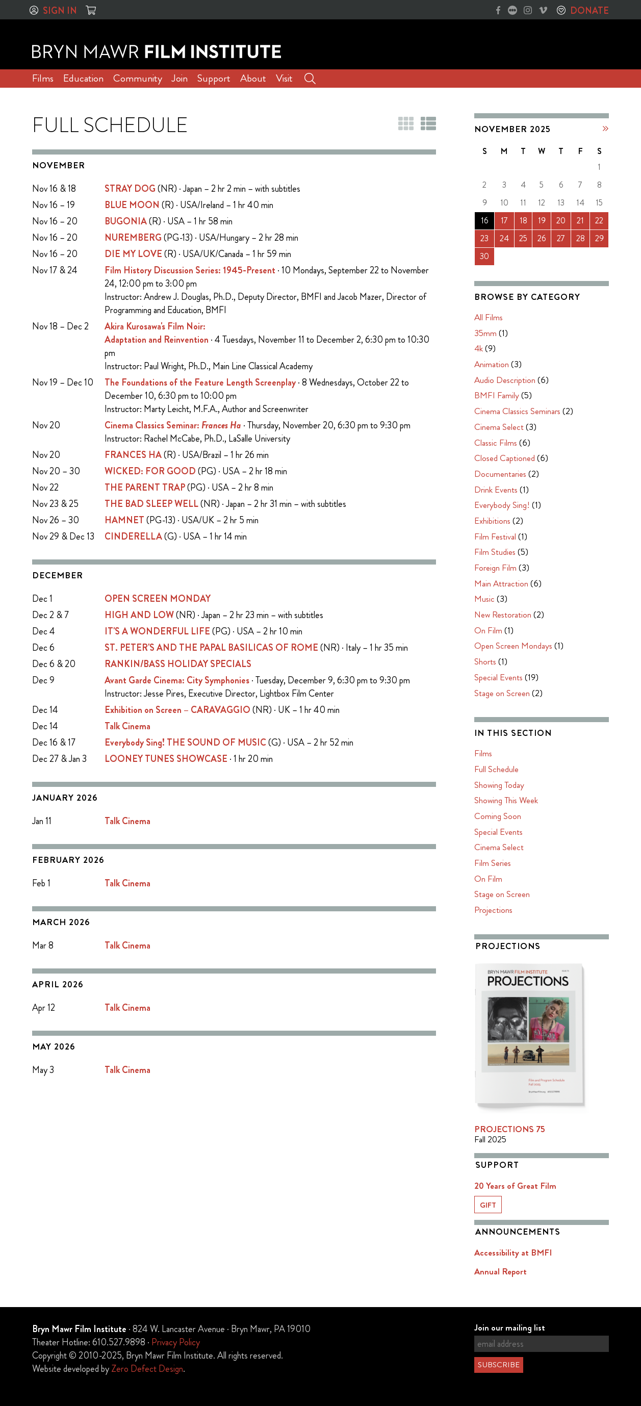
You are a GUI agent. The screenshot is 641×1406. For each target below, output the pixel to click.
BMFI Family (496, 395)
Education (83, 78)
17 (504, 220)
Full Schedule (496, 769)
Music (484, 599)
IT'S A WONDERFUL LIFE (157, 631)
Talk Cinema (127, 726)
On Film (488, 630)
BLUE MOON (132, 205)
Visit (284, 78)
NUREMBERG (133, 237)
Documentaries (500, 474)
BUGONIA (126, 221)
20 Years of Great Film (515, 1186)
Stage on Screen (502, 693)
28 (580, 238)
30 (484, 256)
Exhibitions (492, 521)
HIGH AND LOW (139, 615)
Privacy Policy (175, 1342)
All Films (488, 317)
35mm (485, 333)
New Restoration (502, 614)
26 (541, 238)
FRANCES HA (133, 455)
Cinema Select (499, 427)
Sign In (60, 10)
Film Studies (495, 552)
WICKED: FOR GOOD (150, 471)
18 (523, 220)
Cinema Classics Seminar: (173, 425)
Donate (589, 10)
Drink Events (496, 489)
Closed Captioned (504, 458)
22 (599, 220)
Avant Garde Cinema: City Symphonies (177, 680)
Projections (493, 910)
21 (580, 220)
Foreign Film (495, 567)
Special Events (498, 677)
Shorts (485, 661)
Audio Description (504, 380)
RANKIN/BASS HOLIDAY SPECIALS (178, 664)
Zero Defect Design (147, 1368)
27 (561, 238)
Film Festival (495, 536)
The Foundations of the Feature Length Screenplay (200, 382)
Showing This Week (506, 800)
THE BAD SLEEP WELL (151, 503)
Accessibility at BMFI (513, 1252)
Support (213, 78)
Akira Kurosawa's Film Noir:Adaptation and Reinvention (157, 333)
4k (478, 348)
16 (485, 220)
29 (599, 238)
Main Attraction (501, 583)
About (253, 78)
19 (542, 220)
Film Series (492, 863)
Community (137, 78)
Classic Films (495, 443)
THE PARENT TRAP (145, 487)
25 (523, 238)
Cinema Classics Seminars (517, 411)
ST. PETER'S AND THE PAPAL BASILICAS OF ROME (211, 647)
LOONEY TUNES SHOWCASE (166, 758)
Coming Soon (497, 816)
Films (43, 78)
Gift (488, 1205)
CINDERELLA (133, 536)
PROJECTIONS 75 (509, 1129)
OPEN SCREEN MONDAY (158, 598)
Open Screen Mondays (513, 646)
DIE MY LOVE (133, 254)
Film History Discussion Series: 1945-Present (190, 270)
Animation (491, 364)
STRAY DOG (130, 188)
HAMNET (124, 520)
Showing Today (499, 785)
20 (561, 220)
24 (504, 238)
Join (180, 78)
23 (484, 238)
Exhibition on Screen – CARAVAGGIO (177, 710)
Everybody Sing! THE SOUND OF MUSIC (185, 742)
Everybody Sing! (502, 505)
